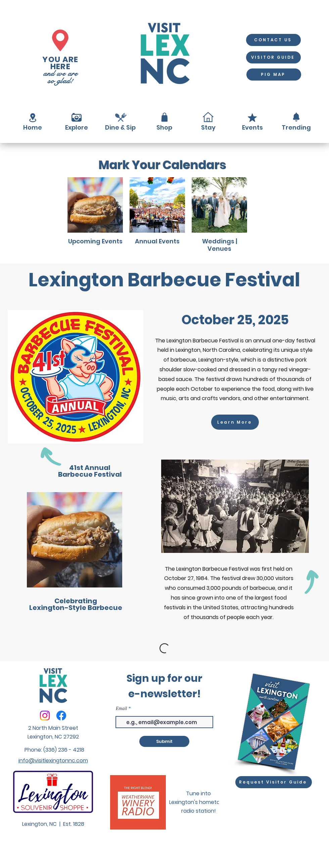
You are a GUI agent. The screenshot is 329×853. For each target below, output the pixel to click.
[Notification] (296, 117)
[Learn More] (235, 422)
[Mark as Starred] (252, 117)
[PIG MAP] (273, 74)
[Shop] (164, 117)
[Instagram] (44, 715)
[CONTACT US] (273, 40)
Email (121, 708)
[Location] (33, 117)
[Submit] (164, 741)
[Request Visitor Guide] (273, 782)
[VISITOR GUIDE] (273, 57)
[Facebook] (61, 715)
